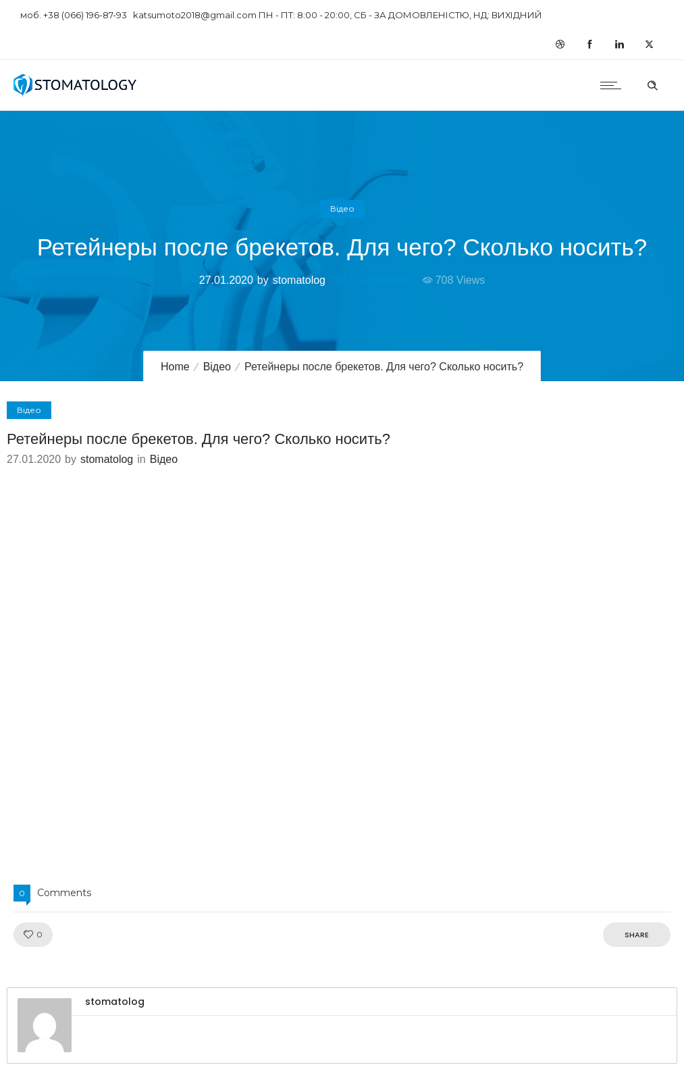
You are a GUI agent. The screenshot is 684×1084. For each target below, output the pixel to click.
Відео (217, 366)
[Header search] (652, 83)
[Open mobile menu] (613, 85)
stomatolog (299, 280)
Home (175, 366)
